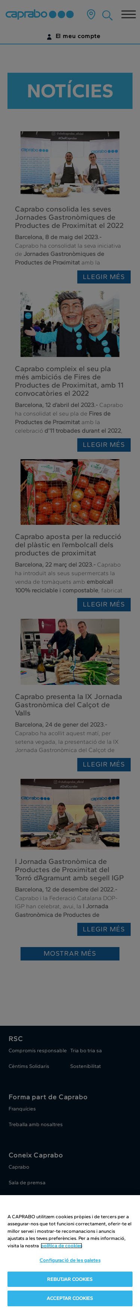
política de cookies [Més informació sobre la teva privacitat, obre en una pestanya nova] (61, 1247)
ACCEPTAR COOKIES (70, 1299)
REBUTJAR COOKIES (70, 1280)
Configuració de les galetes (70, 1261)
